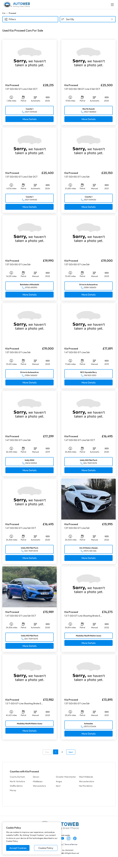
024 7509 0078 (90, 463)
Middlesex (38, 781)
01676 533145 (31, 463)
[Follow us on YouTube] (62, 838)
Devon (36, 776)
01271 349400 (31, 111)
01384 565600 (90, 287)
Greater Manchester (66, 776)
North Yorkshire (17, 781)
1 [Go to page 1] (55, 752)
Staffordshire (16, 785)
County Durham (17, 776)
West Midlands (86, 776)
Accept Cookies (17, 847)
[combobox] (88, 19)
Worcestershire (86, 781)
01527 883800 (90, 111)
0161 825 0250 (90, 375)
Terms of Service (71, 844)
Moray (13, 790)
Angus (59, 781)
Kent (58, 785)
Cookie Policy (45, 847)
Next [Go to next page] (71, 752)
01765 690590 (31, 287)
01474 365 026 (90, 551)
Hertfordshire (85, 785)
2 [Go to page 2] (62, 752)
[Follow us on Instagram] (69, 838)
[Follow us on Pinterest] (75, 838)
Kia (3, 13)
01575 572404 (90, 726)
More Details (30, 119)
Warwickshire (39, 785)
